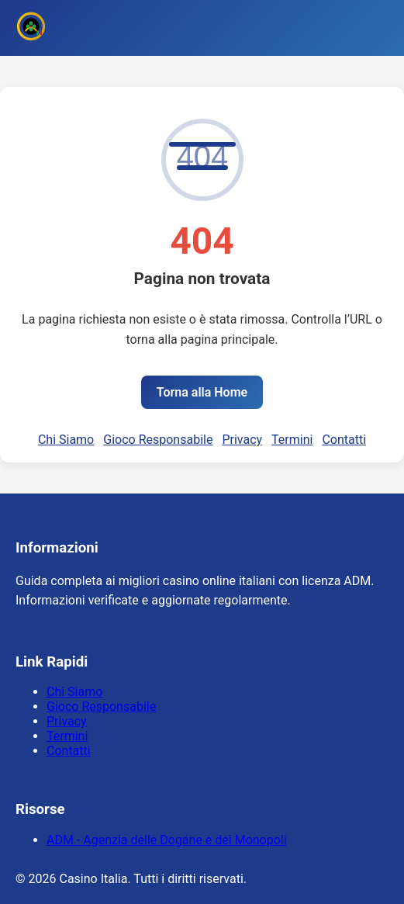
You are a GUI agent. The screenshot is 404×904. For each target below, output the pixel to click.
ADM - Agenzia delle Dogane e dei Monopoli (167, 840)
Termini (291, 439)
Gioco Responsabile (157, 439)
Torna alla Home (202, 392)
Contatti (344, 439)
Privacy (242, 439)
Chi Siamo (66, 439)
